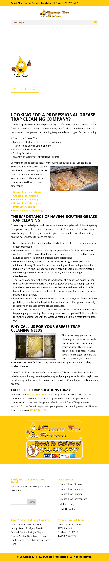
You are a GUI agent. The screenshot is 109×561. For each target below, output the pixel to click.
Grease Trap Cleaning (25, 199)
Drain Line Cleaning (24, 206)
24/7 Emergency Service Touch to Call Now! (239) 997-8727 (45, 3)
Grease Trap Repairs (71, 494)
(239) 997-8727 (38, 410)
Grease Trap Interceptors (27, 203)
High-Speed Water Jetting (28, 210)
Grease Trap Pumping (25, 195)
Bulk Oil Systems (68, 509)
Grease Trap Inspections (27, 192)
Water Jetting (67, 504)
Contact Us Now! (25, 89)
